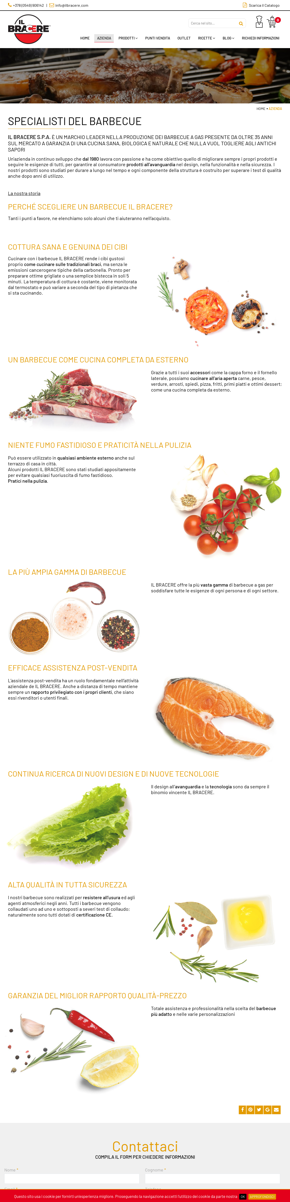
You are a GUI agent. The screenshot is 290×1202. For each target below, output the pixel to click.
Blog (228, 38)
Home (83, 38)
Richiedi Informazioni (260, 38)
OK (243, 1197)
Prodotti (126, 38)
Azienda (102, 38)
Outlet (183, 38)
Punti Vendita (156, 38)
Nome (10, 1170)
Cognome (154, 1170)
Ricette (205, 38)
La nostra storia (24, 193)
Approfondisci (262, 1197)
